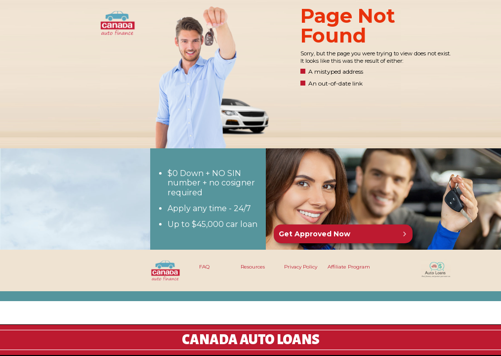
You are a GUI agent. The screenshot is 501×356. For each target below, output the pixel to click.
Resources (253, 267)
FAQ (204, 267)
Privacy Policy (300, 267)
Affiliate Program (349, 267)
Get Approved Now (314, 233)
